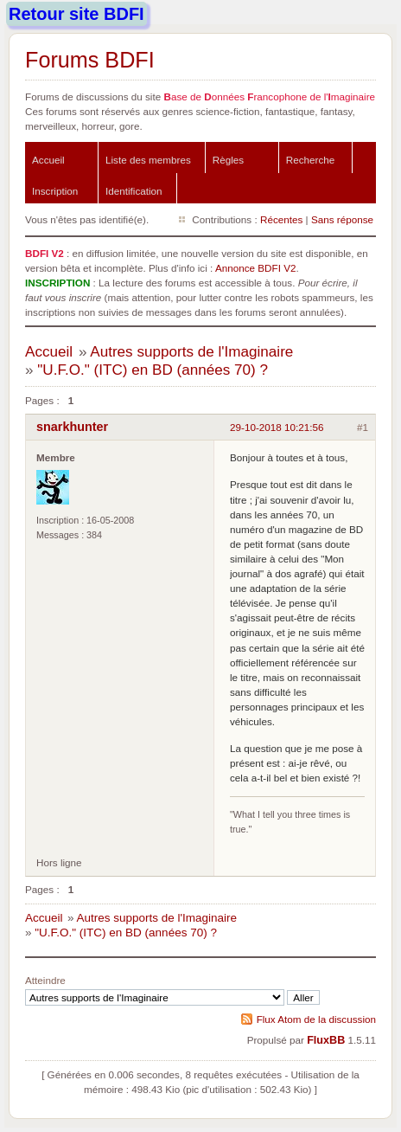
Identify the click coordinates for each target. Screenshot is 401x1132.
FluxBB (326, 1040)
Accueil (48, 159)
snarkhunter (72, 427)
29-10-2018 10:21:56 (277, 427)
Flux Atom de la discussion (316, 1019)
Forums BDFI (90, 60)
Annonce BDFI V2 (255, 267)
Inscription (55, 190)
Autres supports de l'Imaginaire (191, 352)
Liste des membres (148, 159)
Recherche (310, 159)
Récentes (281, 219)
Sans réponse (342, 219)
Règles (228, 159)
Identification (133, 190)
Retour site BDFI (76, 13)
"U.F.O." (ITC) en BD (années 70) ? (152, 370)
